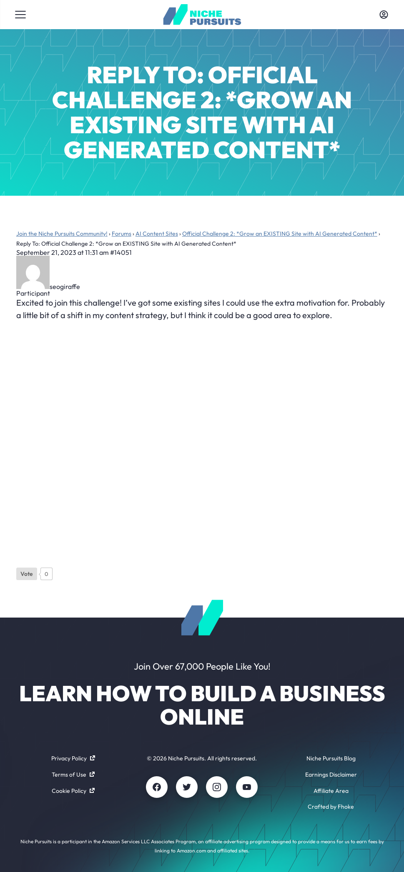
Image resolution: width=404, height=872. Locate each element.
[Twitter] (187, 787)
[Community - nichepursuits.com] (202, 14)
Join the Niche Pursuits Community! (62, 233)
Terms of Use (73, 774)
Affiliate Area (331, 791)
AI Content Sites (157, 233)
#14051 (121, 252)
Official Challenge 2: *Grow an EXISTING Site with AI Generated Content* (279, 233)
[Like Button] (26, 574)
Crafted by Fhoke (331, 806)
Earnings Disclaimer (331, 774)
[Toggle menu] (20, 14)
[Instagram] (217, 787)
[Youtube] (247, 787)
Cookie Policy (73, 791)
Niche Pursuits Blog (331, 758)
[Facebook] (157, 787)
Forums (121, 233)
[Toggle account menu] (383, 14)
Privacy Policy (73, 758)
